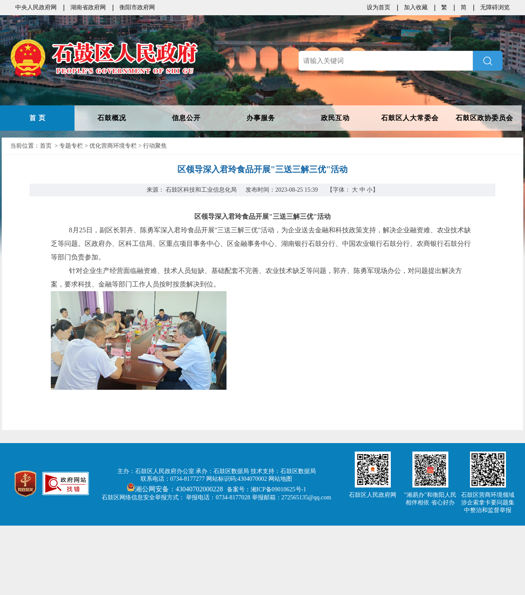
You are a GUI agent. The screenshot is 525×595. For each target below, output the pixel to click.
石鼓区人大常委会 (410, 117)
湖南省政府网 (88, 7)
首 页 (37, 117)
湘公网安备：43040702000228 (176, 489)
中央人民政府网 (36, 7)
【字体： (353, 190)
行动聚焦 (155, 146)
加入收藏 (416, 7)
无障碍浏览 (495, 7)
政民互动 (335, 117)
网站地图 (280, 479)
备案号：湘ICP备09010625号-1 (266, 489)
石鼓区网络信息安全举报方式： (143, 497)
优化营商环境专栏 (113, 146)
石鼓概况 (111, 117)
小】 (373, 190)
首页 (46, 146)
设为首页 (378, 7)
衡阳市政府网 (137, 7)
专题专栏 (71, 146)
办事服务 (260, 117)
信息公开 (186, 117)
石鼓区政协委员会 (484, 117)
